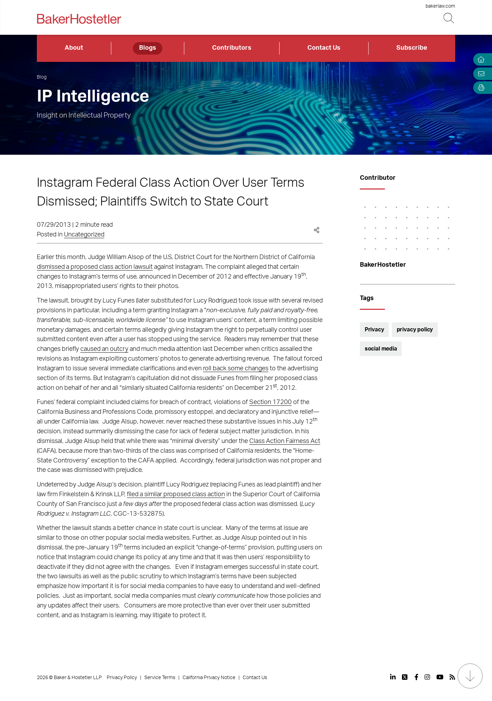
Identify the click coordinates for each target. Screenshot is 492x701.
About (74, 48)
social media (381, 349)
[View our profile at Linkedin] (393, 677)
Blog (42, 77)
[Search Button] (449, 18)
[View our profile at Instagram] (427, 677)
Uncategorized (84, 235)
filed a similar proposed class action (176, 494)
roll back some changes (235, 368)
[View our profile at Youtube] (439, 677)
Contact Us (323, 48)
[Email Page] (479, 73)
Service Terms (159, 677)
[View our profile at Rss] (452, 677)
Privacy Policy (122, 677)
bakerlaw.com (440, 6)
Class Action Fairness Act (284, 441)
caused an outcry (104, 349)
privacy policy (415, 329)
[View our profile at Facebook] (416, 677)
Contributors (231, 48)
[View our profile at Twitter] (405, 677)
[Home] (479, 59)
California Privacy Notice (209, 677)
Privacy (374, 329)
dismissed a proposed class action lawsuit (95, 267)
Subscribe (411, 48)
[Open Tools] (479, 88)
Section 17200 (270, 402)
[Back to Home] (79, 19)
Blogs (147, 48)
